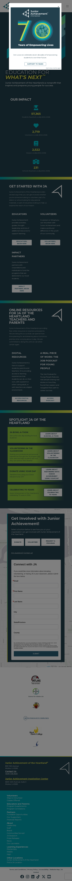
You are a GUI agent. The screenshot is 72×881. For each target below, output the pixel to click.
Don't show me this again (53, 68)
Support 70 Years (35, 64)
